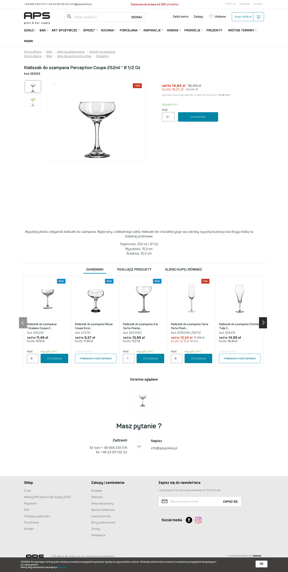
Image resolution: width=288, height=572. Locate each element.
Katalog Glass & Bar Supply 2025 (47, 497)
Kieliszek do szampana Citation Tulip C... (239, 326)
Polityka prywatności (37, 516)
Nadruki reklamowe (103, 510)
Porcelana (128, 30)
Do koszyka (198, 117)
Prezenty (214, 30)
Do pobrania (31, 522)
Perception (102, 56)
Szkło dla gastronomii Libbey (74, 56)
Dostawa (245, 3)
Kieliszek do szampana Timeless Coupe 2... (42, 326)
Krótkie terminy (241, 30)
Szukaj (136, 17)
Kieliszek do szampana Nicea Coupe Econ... (94, 326)
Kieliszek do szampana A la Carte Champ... (140, 326)
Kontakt (257, 3)
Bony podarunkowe (103, 522)
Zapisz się (230, 501)
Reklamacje (98, 535)
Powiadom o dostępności (96, 358)
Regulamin (30, 503)
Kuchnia (107, 30)
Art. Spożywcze (64, 30)
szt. (248, 17)
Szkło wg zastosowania (71, 51)
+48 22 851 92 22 (58, 4)
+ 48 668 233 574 (114, 448)
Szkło (29, 30)
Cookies (62, 567)
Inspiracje (152, 30)
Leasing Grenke (101, 516)
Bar (43, 30)
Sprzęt (89, 30)
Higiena (172, 30)
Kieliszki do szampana (102, 51)
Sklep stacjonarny (102, 503)
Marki (28, 41)
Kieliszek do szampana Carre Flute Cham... (189, 326)
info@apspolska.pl (81, 4)
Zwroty (95, 529)
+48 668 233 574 (35, 4)
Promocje (192, 30)
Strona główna (32, 51)
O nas (27, 490)
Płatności (97, 497)
